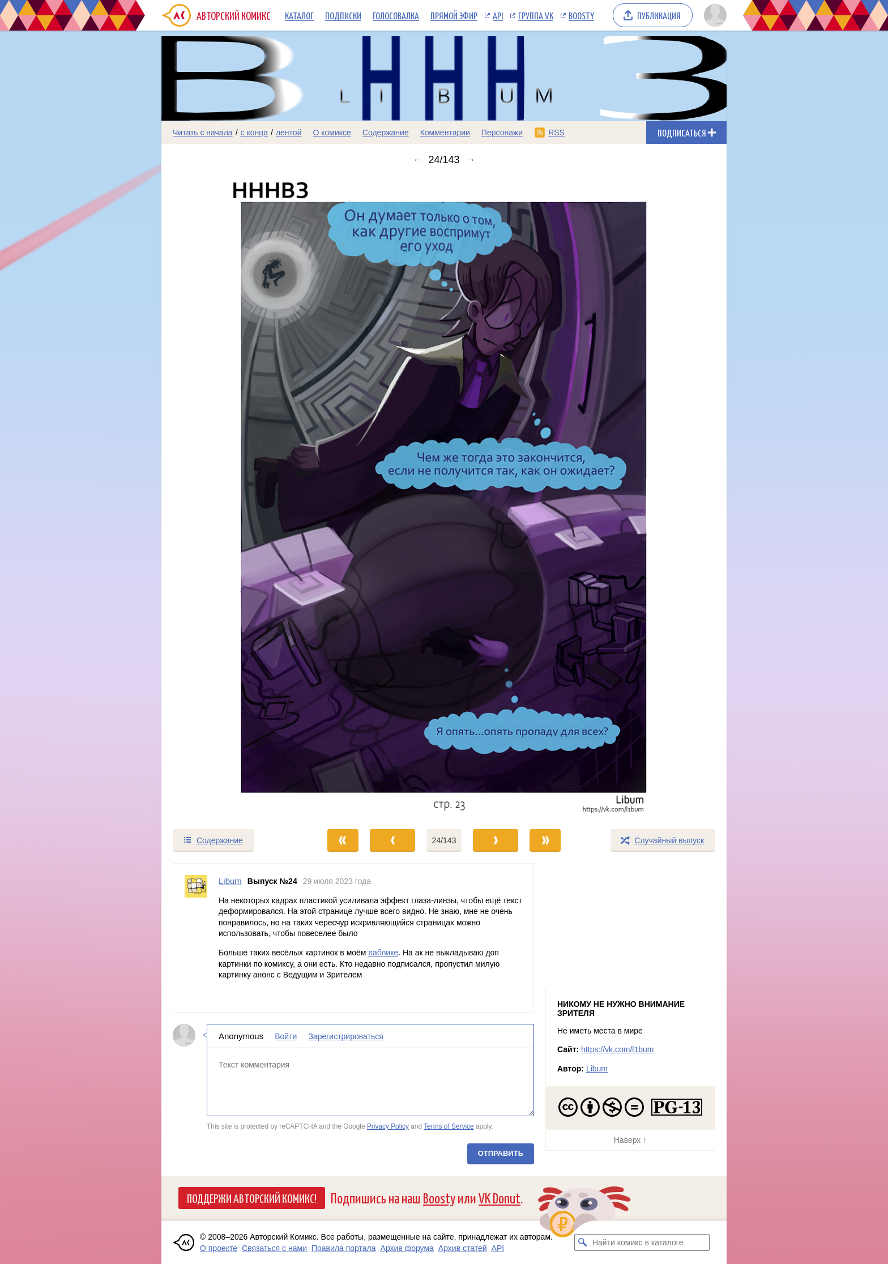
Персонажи (502, 132)
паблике (383, 952)
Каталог (299, 15)
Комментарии (445, 132)
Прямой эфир (453, 15)
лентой (289, 132)
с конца (254, 132)
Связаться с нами (274, 1248)
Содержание (385, 132)
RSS (556, 132)
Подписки (343, 15)
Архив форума (407, 1248)
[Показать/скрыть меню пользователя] (713, 15)
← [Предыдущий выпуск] (417, 159)
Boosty (581, 15)
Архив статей (462, 1248)
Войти (286, 1035)
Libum (597, 1068)
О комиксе (332, 132)
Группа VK (535, 15)
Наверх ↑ (630, 1140)
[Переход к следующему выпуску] (444, 497)
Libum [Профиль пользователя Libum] (230, 881)
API (498, 15)
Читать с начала (203, 132)
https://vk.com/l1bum (617, 1049)
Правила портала (343, 1248)
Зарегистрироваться (345, 1035)
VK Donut (499, 1197)
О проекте (218, 1248)
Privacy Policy (388, 1126)
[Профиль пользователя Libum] (196, 926)
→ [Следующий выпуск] (471, 159)
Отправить (500, 1153)
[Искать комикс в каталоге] (583, 1242)
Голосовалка (396, 15)
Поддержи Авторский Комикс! (252, 1197)
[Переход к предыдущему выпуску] (232, 497)
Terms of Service (449, 1126)
